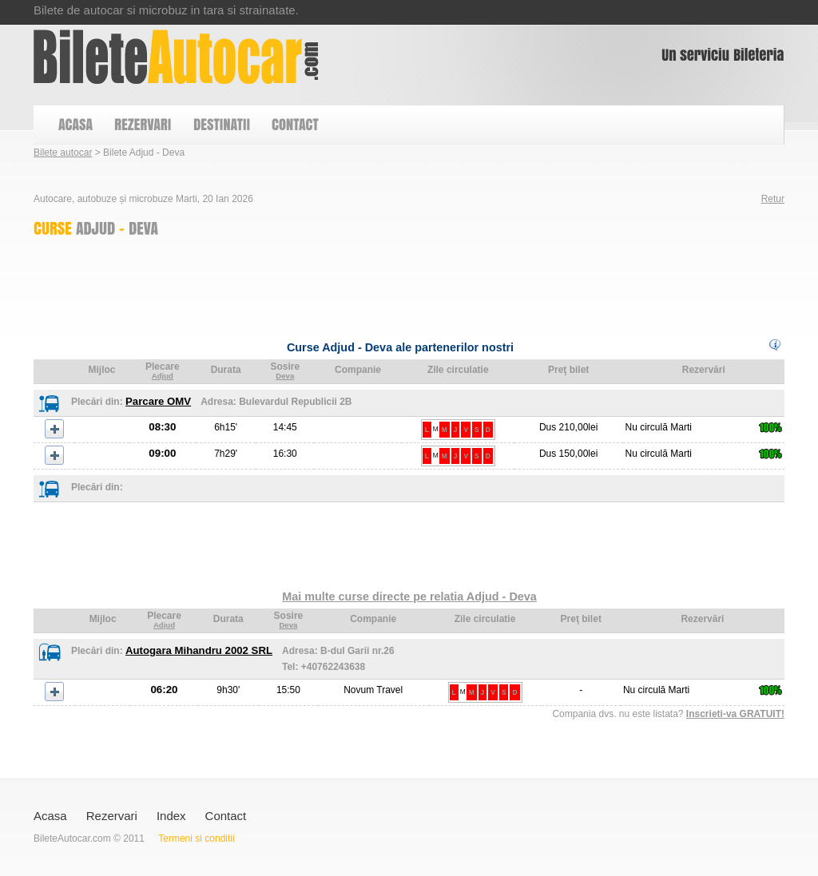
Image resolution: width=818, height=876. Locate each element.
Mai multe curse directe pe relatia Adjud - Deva (409, 596)
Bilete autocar (63, 152)
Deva (285, 375)
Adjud (162, 375)
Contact (226, 815)
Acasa (50, 815)
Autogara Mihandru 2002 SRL (198, 650)
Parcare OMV (158, 401)
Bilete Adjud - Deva (176, 57)
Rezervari (111, 815)
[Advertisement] (324, 284)
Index (171, 815)
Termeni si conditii (196, 838)
